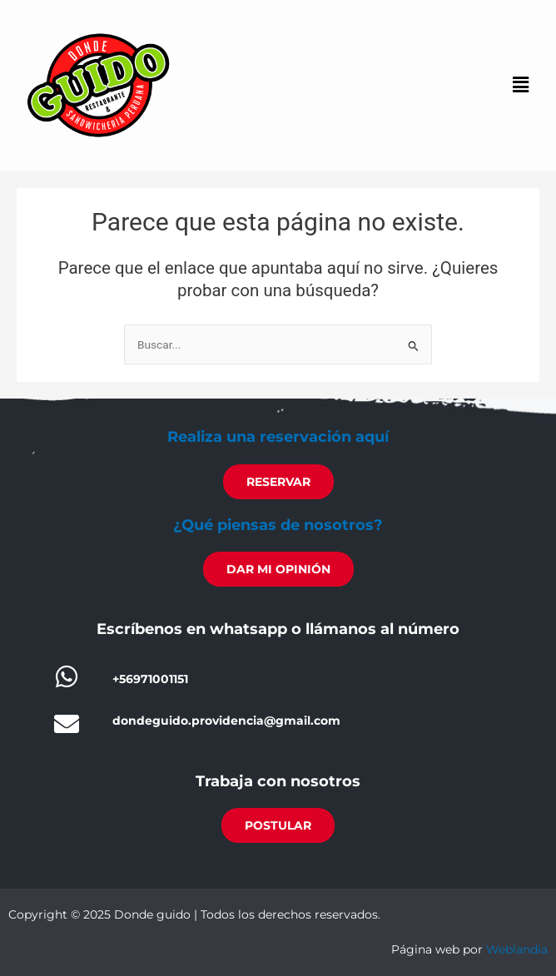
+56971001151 (150, 679)
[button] (521, 86)
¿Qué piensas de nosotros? (278, 525)
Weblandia (517, 949)
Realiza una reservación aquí (278, 437)
